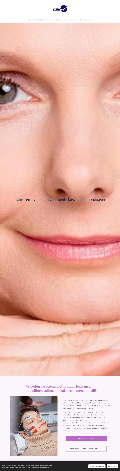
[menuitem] (29, 20)
